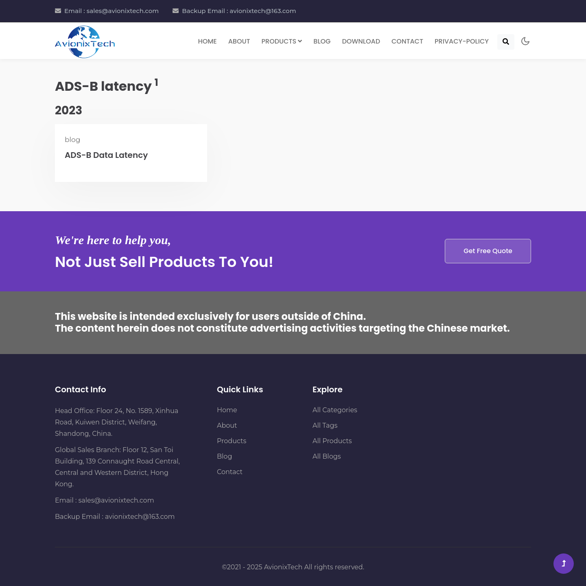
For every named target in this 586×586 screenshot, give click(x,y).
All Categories (335, 410)
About (239, 41)
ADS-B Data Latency (106, 155)
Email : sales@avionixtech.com (111, 11)
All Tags (325, 425)
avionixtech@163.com (140, 516)
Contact (407, 41)
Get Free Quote (488, 251)
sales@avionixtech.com (116, 500)
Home (207, 41)
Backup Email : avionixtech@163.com (239, 11)
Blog (321, 41)
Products (231, 441)
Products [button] (282, 41)
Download (361, 41)
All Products (332, 441)
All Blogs (327, 456)
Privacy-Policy (462, 41)
